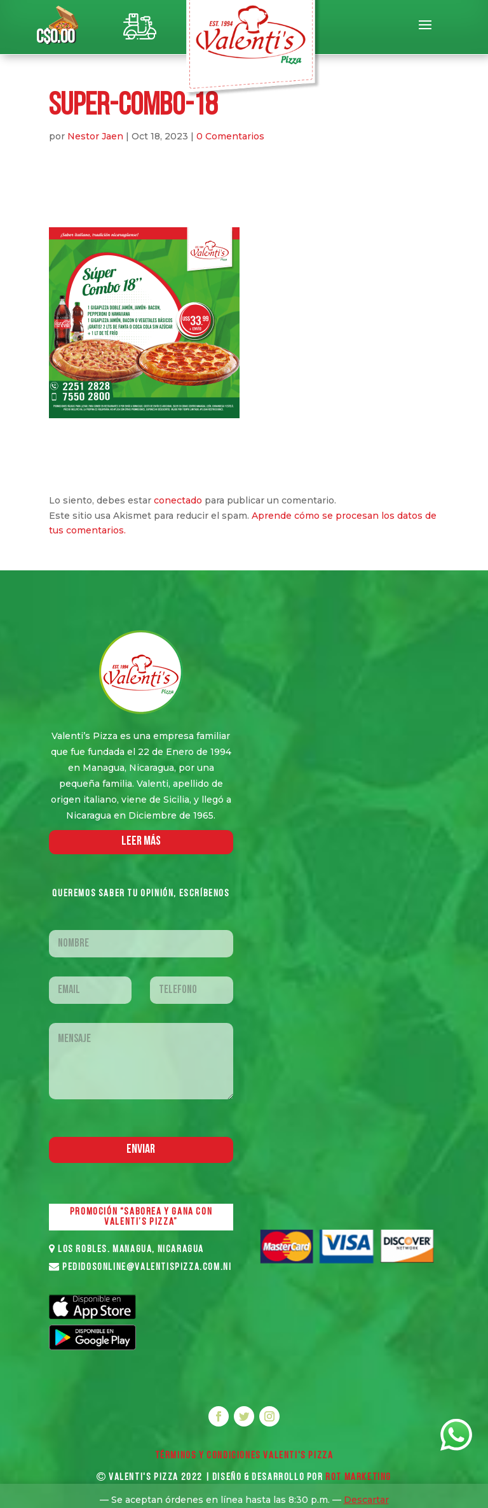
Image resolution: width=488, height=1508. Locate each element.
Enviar (140, 1149)
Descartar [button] (366, 1499)
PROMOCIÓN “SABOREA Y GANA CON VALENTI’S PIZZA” (141, 1217)
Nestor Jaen (95, 136)
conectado (178, 500)
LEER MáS (141, 841)
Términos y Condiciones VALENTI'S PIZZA (244, 1456)
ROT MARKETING (358, 1477)
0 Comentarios (230, 136)
